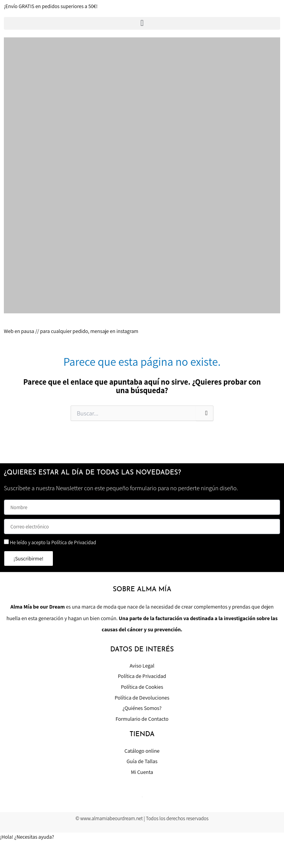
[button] (142, 23)
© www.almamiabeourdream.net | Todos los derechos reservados (142, 818)
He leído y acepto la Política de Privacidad (53, 542)
